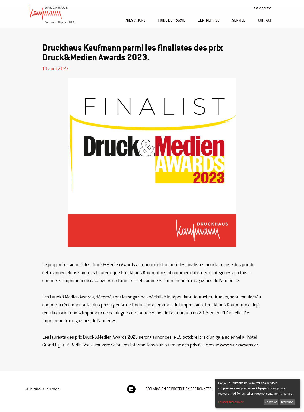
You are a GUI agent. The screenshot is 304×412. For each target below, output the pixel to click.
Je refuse (271, 402)
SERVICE (238, 20)
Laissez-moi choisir (231, 402)
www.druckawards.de (62, 353)
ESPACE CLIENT (262, 8)
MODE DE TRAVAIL (171, 20)
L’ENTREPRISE (209, 20)
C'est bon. (287, 402)
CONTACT (264, 20)
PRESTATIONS (135, 20)
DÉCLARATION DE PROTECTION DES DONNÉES (181, 397)
